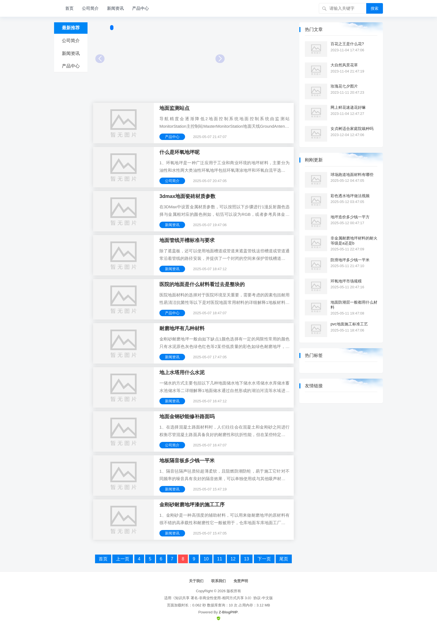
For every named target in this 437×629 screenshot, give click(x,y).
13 (246, 559)
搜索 (374, 8)
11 (219, 559)
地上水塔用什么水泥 (182, 372)
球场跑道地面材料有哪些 (352, 174)
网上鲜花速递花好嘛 (348, 107)
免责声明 (241, 581)
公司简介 (90, 8)
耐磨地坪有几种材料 (182, 328)
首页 (69, 8)
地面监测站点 (174, 108)
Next (220, 58)
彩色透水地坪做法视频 (350, 195)
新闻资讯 (115, 8)
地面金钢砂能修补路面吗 (187, 416)
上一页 (122, 559)
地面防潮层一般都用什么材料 (354, 304)
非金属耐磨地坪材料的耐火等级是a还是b (354, 240)
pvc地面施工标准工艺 (349, 324)
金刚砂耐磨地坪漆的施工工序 (192, 504)
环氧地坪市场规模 (346, 281)
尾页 (283, 559)
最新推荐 (71, 27)
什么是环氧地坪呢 (179, 152)
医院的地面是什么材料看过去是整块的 (202, 284)
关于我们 (196, 581)
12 (233, 559)
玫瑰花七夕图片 (344, 86)
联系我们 (218, 581)
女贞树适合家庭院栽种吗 (352, 128)
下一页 (264, 559)
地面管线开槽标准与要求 (187, 240)
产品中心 (140, 8)
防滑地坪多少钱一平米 (350, 260)
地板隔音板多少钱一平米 (187, 460)
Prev (100, 58)
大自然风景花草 (344, 65)
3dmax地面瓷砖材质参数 (187, 196)
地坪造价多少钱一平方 (350, 217)
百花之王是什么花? (347, 44)
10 (206, 559)
